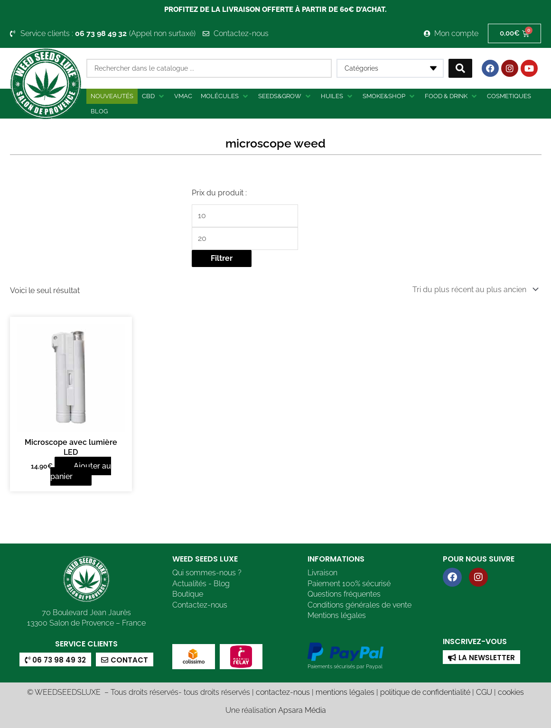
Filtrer (222, 258)
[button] (154, 96)
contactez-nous (283, 692)
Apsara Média (302, 710)
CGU (484, 692)
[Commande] (474, 289)
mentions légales (345, 692)
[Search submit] (460, 68)
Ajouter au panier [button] (80, 471)
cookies (511, 692)
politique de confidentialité (425, 692)
